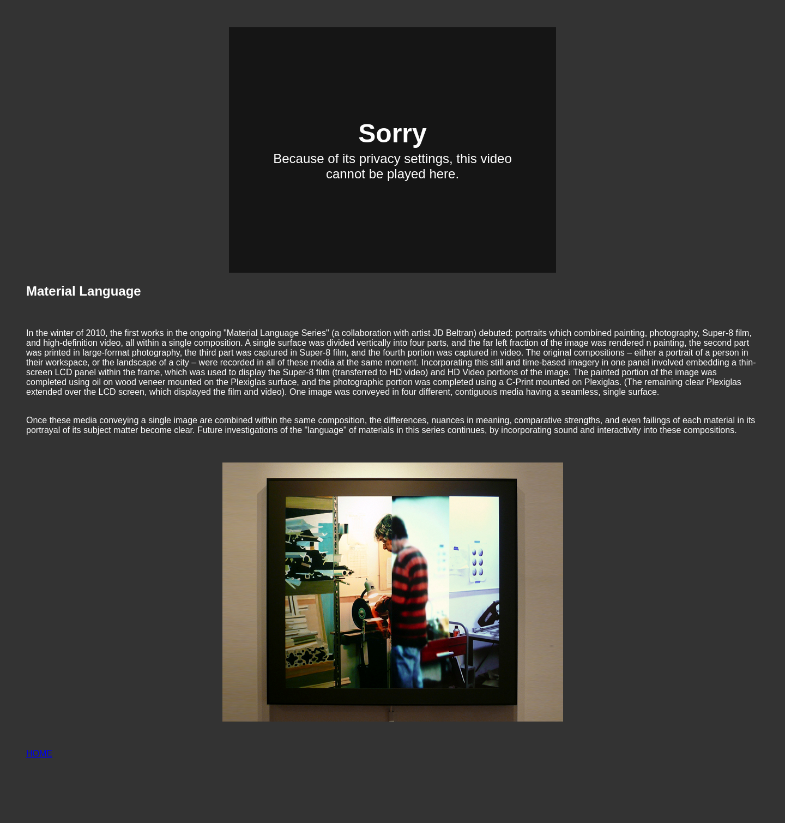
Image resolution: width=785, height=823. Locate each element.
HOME (39, 753)
